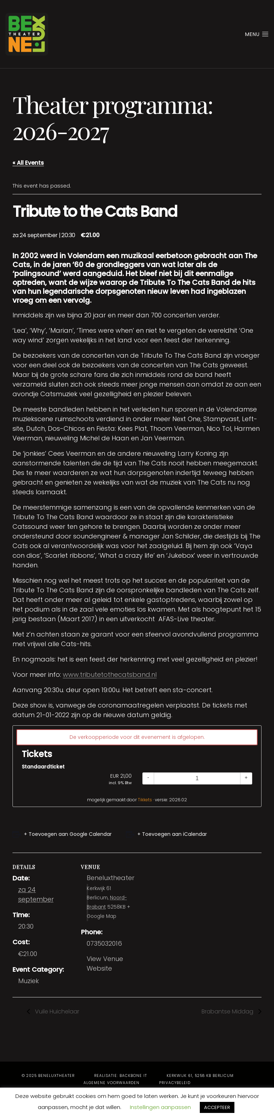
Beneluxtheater (111, 877)
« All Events (28, 163)
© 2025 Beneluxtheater (48, 1075)
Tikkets (145, 800)
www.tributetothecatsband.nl (110, 674)
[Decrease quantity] (148, 778)
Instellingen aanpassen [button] (160, 1107)
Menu (257, 34)
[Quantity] (197, 778)
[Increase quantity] (246, 778)
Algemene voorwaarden (111, 1082)
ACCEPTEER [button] (217, 1107)
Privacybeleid (175, 1082)
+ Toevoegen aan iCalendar (172, 834)
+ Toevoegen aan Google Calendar (68, 834)
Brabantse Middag (228, 1011)
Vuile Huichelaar (56, 1011)
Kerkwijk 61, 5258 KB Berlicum (200, 1075)
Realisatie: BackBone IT (120, 1075)
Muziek (28, 980)
